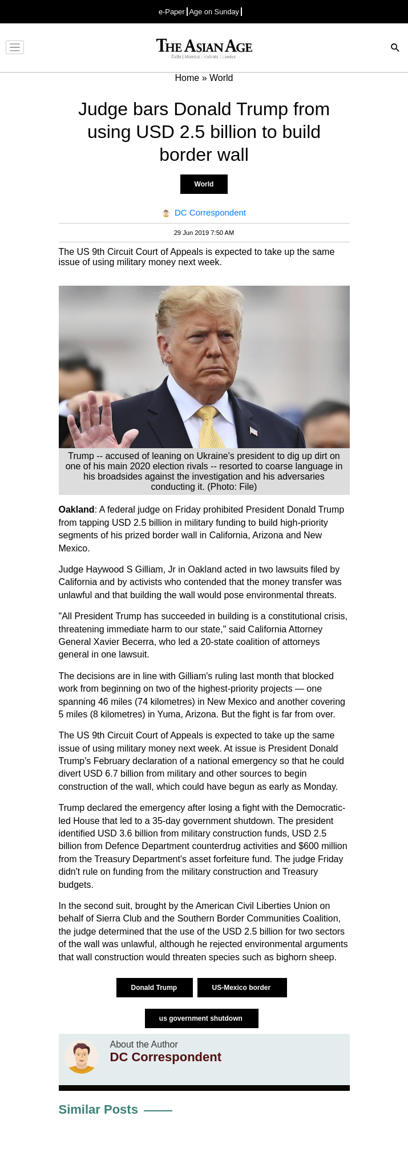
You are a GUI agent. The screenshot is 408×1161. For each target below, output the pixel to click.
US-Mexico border (242, 988)
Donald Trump (155, 988)
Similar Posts (98, 1109)
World (204, 184)
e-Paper (172, 11)
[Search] (395, 49)
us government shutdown (201, 1018)
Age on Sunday (214, 11)
